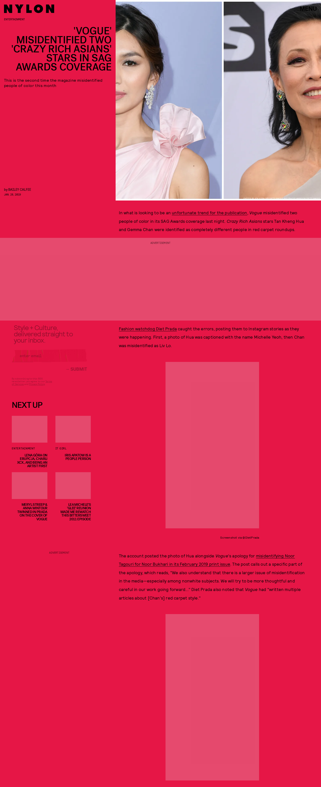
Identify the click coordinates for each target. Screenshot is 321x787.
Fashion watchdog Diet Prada (148, 328)
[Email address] (49, 358)
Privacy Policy (37, 387)
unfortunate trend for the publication (209, 212)
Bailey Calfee (19, 189)
